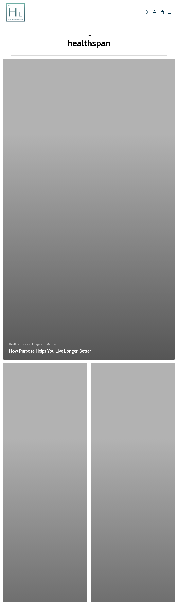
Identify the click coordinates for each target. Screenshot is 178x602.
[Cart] (162, 12)
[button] (170, 12)
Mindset (52, 344)
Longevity (38, 344)
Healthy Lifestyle (19, 344)
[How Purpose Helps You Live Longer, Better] (89, 209)
